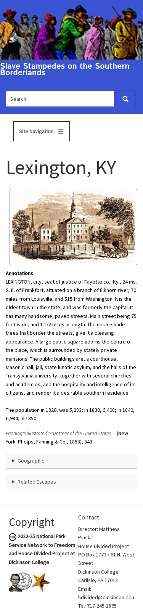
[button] (73, 226)
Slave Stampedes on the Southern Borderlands (65, 69)
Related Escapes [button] (37, 481)
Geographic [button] (31, 460)
